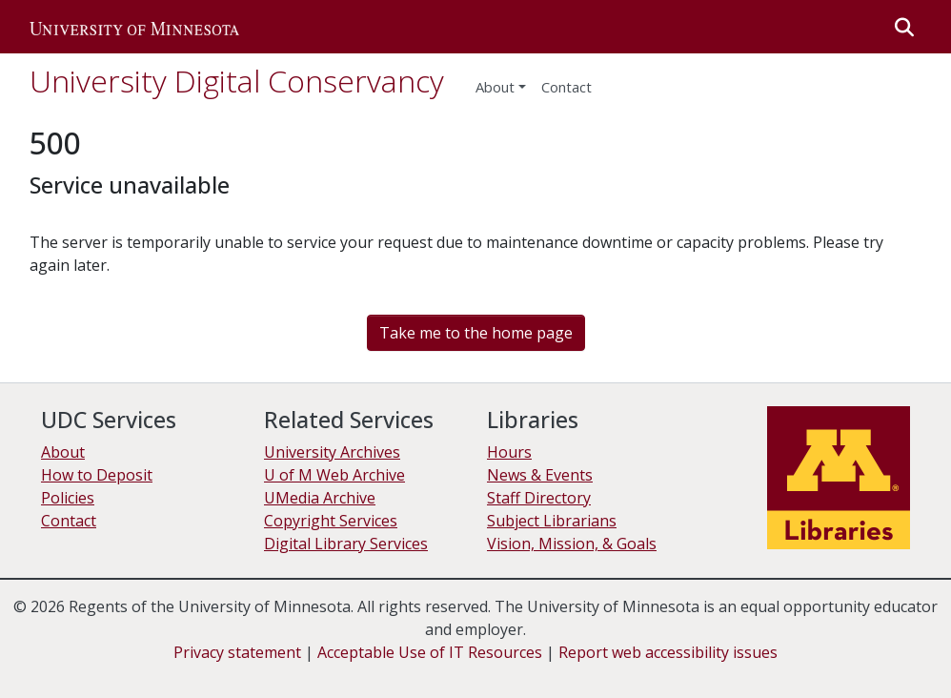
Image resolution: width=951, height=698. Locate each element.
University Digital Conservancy (237, 80)
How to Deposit (96, 474)
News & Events (540, 474)
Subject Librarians (552, 520)
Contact (68, 520)
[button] (134, 26)
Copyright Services (330, 520)
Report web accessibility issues (668, 652)
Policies (67, 497)
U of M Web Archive (334, 474)
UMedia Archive (319, 497)
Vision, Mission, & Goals (572, 543)
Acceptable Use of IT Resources (429, 652)
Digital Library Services (346, 543)
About (495, 86)
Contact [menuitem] (566, 86)
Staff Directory (539, 497)
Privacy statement (237, 652)
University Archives (332, 451)
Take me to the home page (476, 332)
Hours (509, 451)
